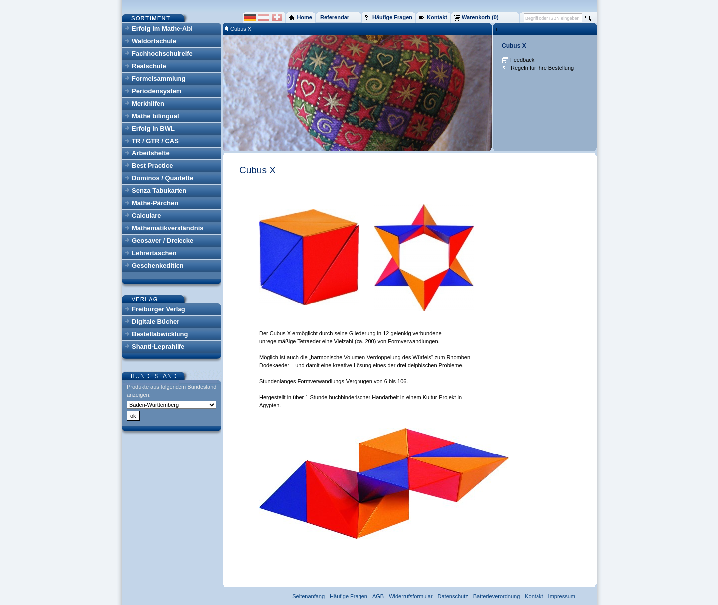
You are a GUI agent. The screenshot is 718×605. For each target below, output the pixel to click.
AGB (378, 596)
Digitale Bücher (155, 321)
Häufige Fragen (348, 596)
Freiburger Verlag (158, 309)
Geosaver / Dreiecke (162, 240)
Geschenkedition (158, 265)
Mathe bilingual (155, 116)
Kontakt (534, 596)
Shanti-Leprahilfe (158, 346)
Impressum (561, 596)
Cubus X (240, 29)
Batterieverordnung (496, 596)
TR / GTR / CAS (155, 141)
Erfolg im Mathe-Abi (162, 28)
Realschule (149, 66)
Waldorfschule (154, 41)
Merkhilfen (148, 103)
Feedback (522, 60)
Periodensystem (156, 91)
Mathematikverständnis (168, 228)
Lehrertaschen (154, 253)
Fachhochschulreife (162, 53)
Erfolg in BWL (153, 128)
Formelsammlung (158, 78)
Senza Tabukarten (159, 190)
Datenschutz (453, 596)
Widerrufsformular (410, 596)
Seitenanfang (308, 596)
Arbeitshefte (151, 153)
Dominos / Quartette (162, 178)
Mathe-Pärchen (155, 203)
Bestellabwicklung (160, 334)
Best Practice (152, 165)
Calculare (146, 215)
